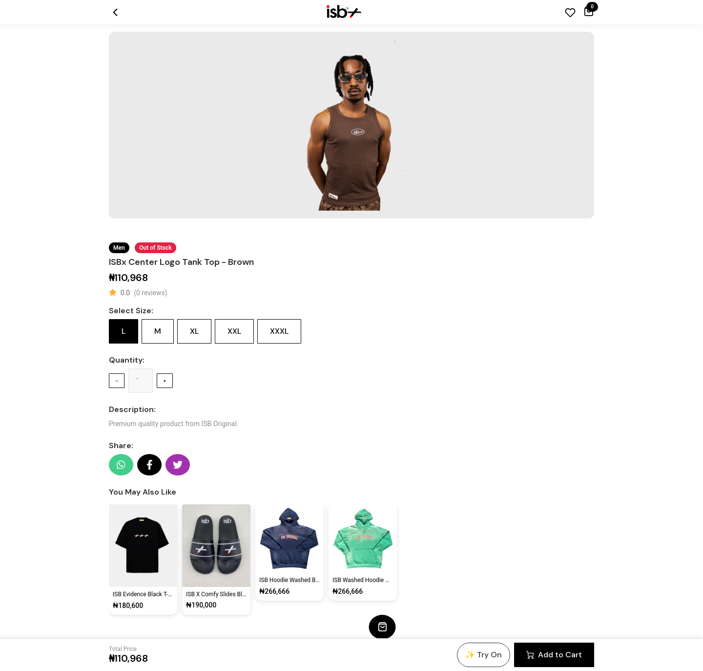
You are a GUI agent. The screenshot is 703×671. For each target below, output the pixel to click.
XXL (234, 331)
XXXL (279, 331)
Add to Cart (554, 654)
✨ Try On (483, 654)
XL (194, 331)
